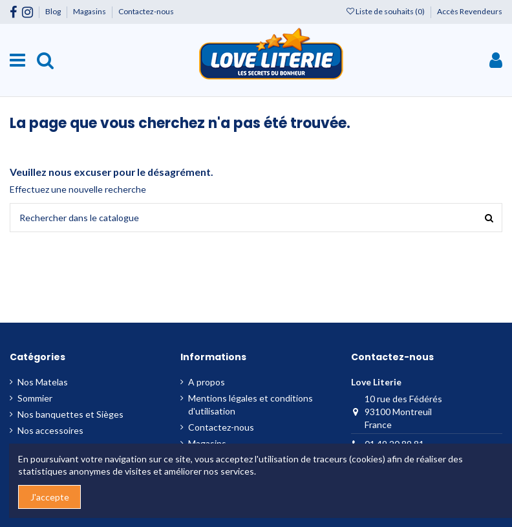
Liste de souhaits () (386, 11)
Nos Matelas (42, 381)
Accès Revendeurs (469, 11)
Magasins (90, 11)
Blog (53, 11)
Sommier (34, 398)
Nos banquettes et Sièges (70, 414)
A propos (206, 381)
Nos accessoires (50, 430)
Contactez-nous (146, 11)
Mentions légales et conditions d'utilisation (250, 404)
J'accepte (49, 496)
